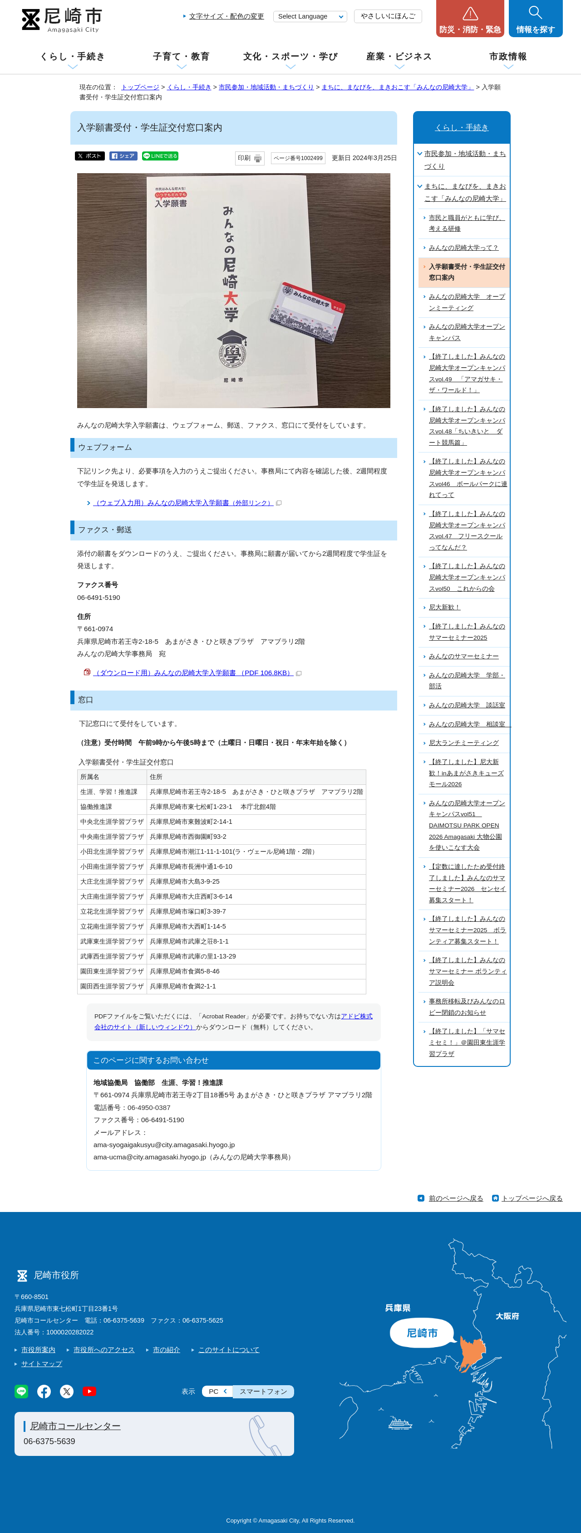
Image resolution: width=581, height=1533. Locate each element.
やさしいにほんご (388, 15)
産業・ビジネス (399, 56)
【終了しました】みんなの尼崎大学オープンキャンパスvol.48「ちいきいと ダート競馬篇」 (467, 426)
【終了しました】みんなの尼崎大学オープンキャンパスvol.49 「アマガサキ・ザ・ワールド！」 (467, 373)
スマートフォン (263, 1391)
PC (213, 1391)
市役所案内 (38, 1349)
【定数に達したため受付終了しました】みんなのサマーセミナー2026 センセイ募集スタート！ (467, 883)
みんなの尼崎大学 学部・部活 (467, 681)
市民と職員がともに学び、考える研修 (467, 223)
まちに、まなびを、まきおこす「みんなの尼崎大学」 (397, 87)
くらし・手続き (72, 56)
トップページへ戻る (532, 1198)
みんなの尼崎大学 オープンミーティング (467, 302)
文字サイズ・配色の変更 (226, 16)
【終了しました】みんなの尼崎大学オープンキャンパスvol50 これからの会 (467, 577)
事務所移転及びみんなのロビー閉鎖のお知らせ (467, 1007)
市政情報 (508, 56)
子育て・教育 (181, 56)
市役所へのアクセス (104, 1349)
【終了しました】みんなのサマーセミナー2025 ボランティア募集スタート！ (467, 929)
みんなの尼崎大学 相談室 (469, 724)
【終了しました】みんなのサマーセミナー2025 (467, 632)
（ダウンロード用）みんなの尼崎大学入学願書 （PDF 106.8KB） (197, 672)
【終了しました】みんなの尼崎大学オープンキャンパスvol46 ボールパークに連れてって (468, 478)
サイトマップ (41, 1364)
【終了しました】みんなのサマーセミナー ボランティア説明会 (468, 971)
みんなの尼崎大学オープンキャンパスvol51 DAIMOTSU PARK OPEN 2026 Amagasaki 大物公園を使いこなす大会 (467, 826)
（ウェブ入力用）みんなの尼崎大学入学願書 (187, 502)
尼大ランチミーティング (464, 743)
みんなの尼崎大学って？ (464, 247)
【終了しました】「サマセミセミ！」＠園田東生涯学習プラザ (467, 1042)
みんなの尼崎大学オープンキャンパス (467, 332)
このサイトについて (229, 1349)
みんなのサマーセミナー (464, 656)
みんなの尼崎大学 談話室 (467, 705)
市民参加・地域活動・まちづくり (266, 87)
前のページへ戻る (456, 1198)
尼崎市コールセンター (75, 1426)
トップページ (140, 87)
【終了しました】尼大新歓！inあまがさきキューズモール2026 (466, 773)
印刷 (244, 158)
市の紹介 (166, 1349)
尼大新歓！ (445, 607)
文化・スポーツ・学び (290, 56)
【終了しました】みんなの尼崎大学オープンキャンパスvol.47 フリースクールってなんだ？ (467, 531)
